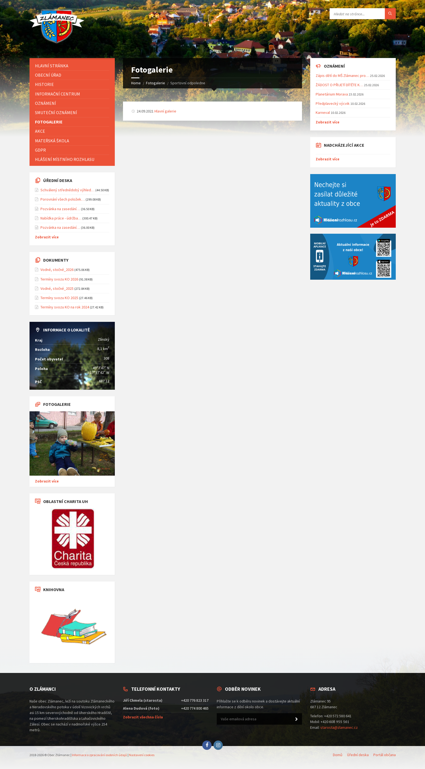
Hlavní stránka (51, 65)
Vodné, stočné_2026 (57, 269)
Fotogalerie (155, 82)
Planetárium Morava (332, 94)
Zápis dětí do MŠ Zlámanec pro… (342, 75)
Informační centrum (57, 94)
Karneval (323, 112)
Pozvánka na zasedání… (60, 208)
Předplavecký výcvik (333, 103)
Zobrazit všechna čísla (143, 717)
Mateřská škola (52, 140)
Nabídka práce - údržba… (60, 218)
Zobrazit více (47, 237)
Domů (337, 754)
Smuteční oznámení (56, 112)
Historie (44, 84)
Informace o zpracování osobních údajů (99, 755)
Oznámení (45, 103)
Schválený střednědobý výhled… (67, 189)
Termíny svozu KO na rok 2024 (64, 307)
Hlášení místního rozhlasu (64, 159)
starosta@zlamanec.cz (339, 727)
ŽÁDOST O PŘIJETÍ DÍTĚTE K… (339, 84)
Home (136, 82)
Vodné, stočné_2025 (57, 288)
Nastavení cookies (141, 755)
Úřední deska (358, 754)
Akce (40, 131)
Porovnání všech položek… (62, 199)
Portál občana (384, 754)
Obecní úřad (48, 75)
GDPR (40, 150)
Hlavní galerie (165, 111)
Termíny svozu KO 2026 (59, 279)
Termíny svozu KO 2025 (59, 297)
